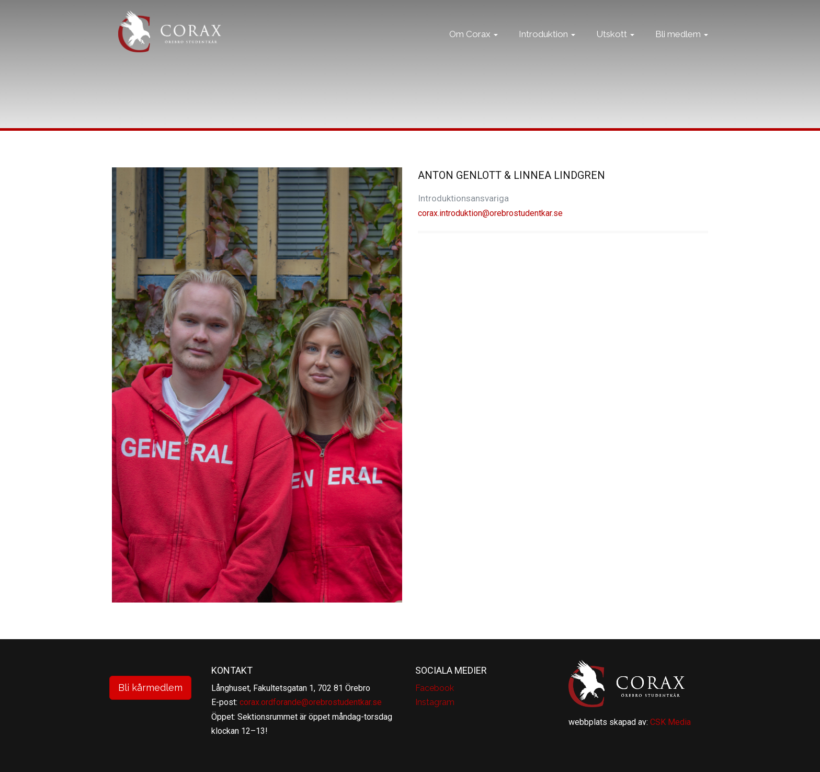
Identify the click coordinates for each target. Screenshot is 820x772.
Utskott (615, 44)
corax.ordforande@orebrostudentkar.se (311, 702)
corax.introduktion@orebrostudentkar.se (490, 213)
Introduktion (547, 44)
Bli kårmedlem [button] (150, 687)
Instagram (434, 702)
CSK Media (670, 722)
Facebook (434, 688)
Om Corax (473, 44)
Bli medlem (681, 44)
